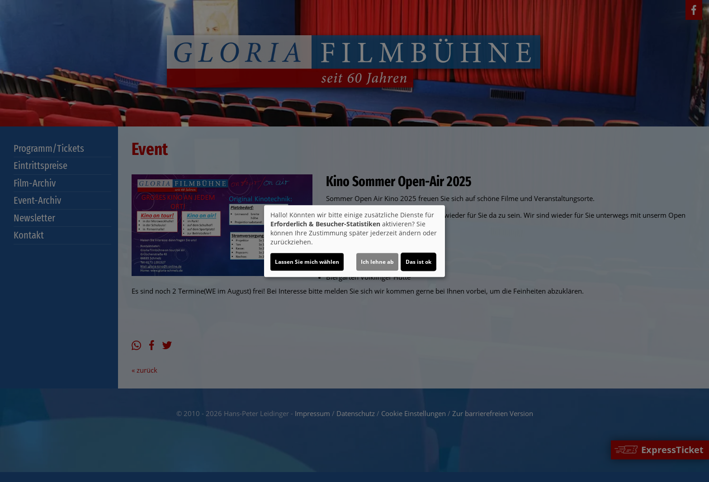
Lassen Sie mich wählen (307, 262)
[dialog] (354, 241)
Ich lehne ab (377, 262)
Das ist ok (418, 262)
